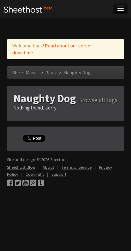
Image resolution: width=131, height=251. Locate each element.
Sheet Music (25, 72)
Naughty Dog (77, 72)
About (48, 167)
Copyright (35, 174)
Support (58, 174)
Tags (51, 72)
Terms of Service (76, 167)
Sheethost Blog (21, 167)
